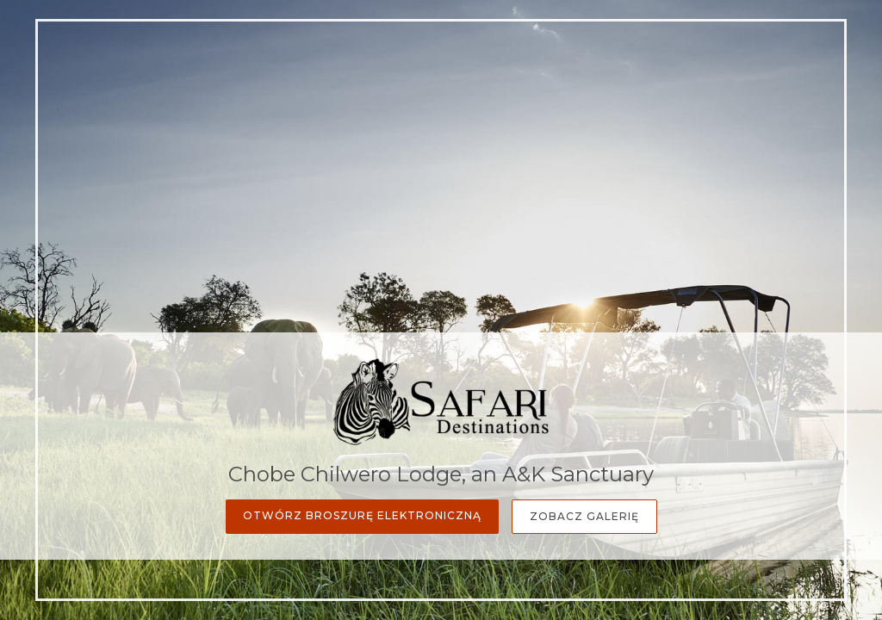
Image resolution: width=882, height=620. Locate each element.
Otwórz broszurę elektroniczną (362, 515)
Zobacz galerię (584, 516)
